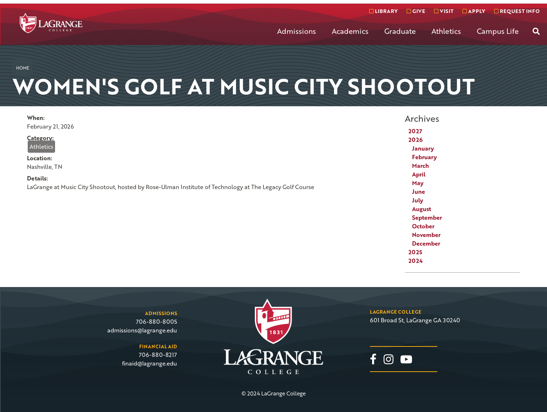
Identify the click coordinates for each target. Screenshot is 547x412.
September (427, 217)
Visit (443, 11)
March (420, 165)
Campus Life (498, 31)
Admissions (296, 31)
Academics (350, 31)
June (418, 191)
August (421, 209)
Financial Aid (158, 346)
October (423, 226)
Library (383, 11)
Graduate (400, 31)
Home (22, 67)
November (426, 234)
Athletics (446, 31)
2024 (415, 260)
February (424, 157)
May (418, 183)
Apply (473, 11)
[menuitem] (296, 37)
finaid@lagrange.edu (149, 363)
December (426, 243)
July (417, 200)
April (418, 174)
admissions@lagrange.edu (142, 330)
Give (416, 11)
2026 (415, 139)
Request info (516, 11)
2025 (415, 252)
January (423, 148)
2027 (415, 131)
